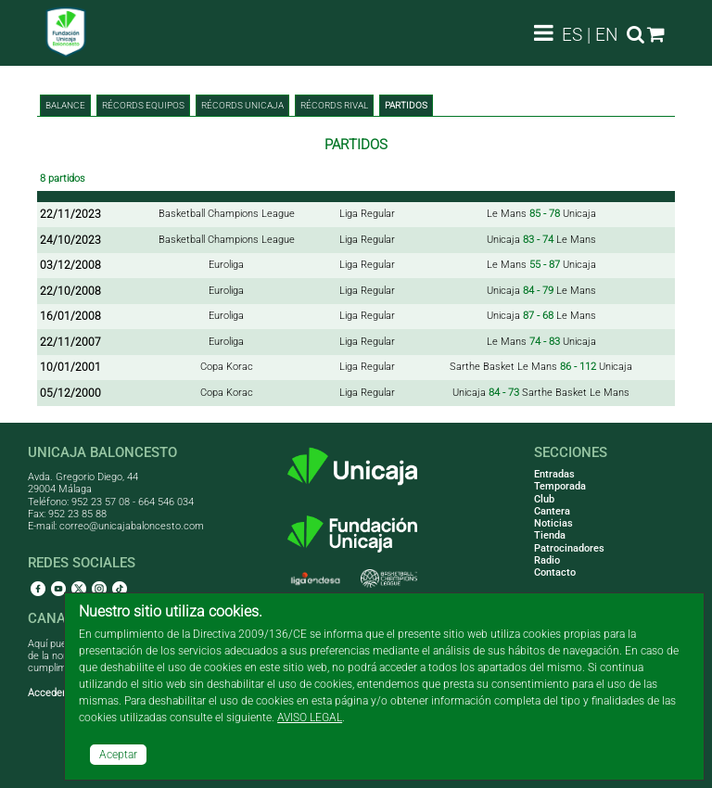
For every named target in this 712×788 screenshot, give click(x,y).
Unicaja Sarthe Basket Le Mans (540, 393)
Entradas (554, 474)
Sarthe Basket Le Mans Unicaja (541, 367)
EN (606, 34)
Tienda (550, 535)
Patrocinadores (569, 548)
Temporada (560, 486)
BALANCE (65, 105)
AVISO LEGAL (309, 717)
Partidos (406, 105)
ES (572, 34)
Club (544, 499)
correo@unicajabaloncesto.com (131, 526)
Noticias (553, 523)
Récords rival (334, 105)
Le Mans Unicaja (541, 214)
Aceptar (118, 754)
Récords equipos (143, 105)
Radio (547, 560)
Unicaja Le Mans (541, 240)
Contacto (555, 572)
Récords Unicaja (242, 105)
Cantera (552, 511)
